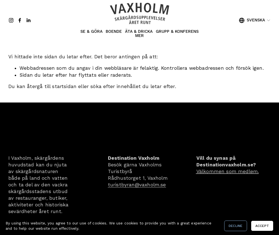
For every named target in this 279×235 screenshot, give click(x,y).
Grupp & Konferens (177, 32)
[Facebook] (20, 20)
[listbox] (255, 20)
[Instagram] (11, 20)
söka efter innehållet (115, 86)
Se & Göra (91, 32)
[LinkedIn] (28, 20)
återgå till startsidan (51, 86)
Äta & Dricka (139, 32)
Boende (114, 32)
